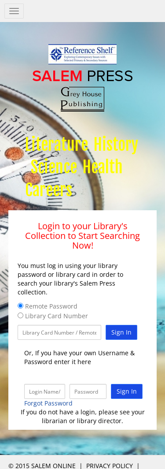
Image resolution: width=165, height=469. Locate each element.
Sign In (121, 332)
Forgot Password (48, 403)
